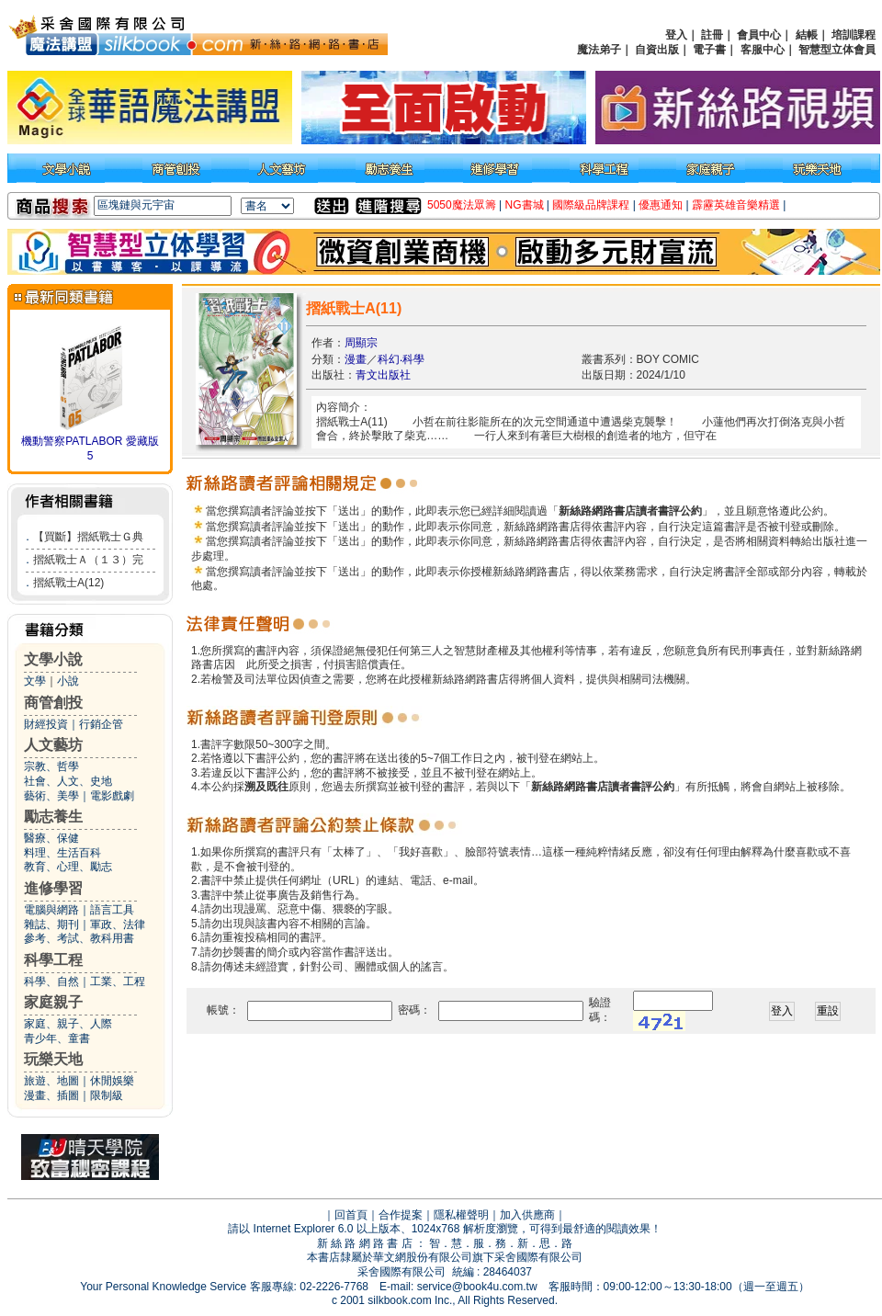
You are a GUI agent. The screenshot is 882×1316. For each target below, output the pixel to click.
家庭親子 (53, 1002)
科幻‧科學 (401, 359)
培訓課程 (853, 34)
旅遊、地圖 (51, 1080)
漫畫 (356, 359)
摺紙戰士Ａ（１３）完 (88, 559)
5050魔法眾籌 (461, 205)
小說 (68, 681)
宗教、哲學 (51, 766)
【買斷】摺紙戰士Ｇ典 (88, 536)
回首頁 (351, 1214)
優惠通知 (661, 205)
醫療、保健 (51, 838)
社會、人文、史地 (68, 781)
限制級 (106, 1095)
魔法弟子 (599, 49)
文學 (35, 681)
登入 (676, 34)
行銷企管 (101, 724)
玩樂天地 (53, 1059)
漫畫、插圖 (51, 1095)
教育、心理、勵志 (68, 866)
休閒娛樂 (112, 1080)
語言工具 (112, 909)
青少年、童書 (57, 1038)
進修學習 (53, 888)
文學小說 (53, 659)
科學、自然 (51, 981)
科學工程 (53, 960)
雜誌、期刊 (51, 924)
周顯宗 (361, 342)
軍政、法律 (117, 924)
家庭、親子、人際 (68, 1023)
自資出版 (657, 49)
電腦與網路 (51, 909)
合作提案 (401, 1214)
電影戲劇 (112, 795)
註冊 (712, 34)
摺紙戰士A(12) (68, 582)
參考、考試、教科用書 (79, 938)
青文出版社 (383, 375)
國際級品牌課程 (590, 205)
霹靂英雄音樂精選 (736, 205)
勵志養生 (53, 816)
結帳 (807, 34)
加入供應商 (527, 1214)
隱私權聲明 (461, 1214)
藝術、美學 (51, 795)
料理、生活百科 (62, 852)
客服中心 (763, 49)
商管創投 (53, 702)
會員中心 (759, 34)
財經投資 (46, 724)
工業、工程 (117, 981)
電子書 (709, 49)
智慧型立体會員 (837, 49)
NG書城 (524, 205)
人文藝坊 (53, 745)
